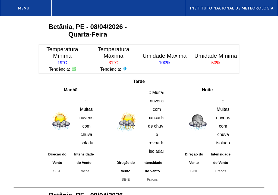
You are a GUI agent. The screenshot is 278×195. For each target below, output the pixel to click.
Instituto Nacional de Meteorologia (232, 8)
